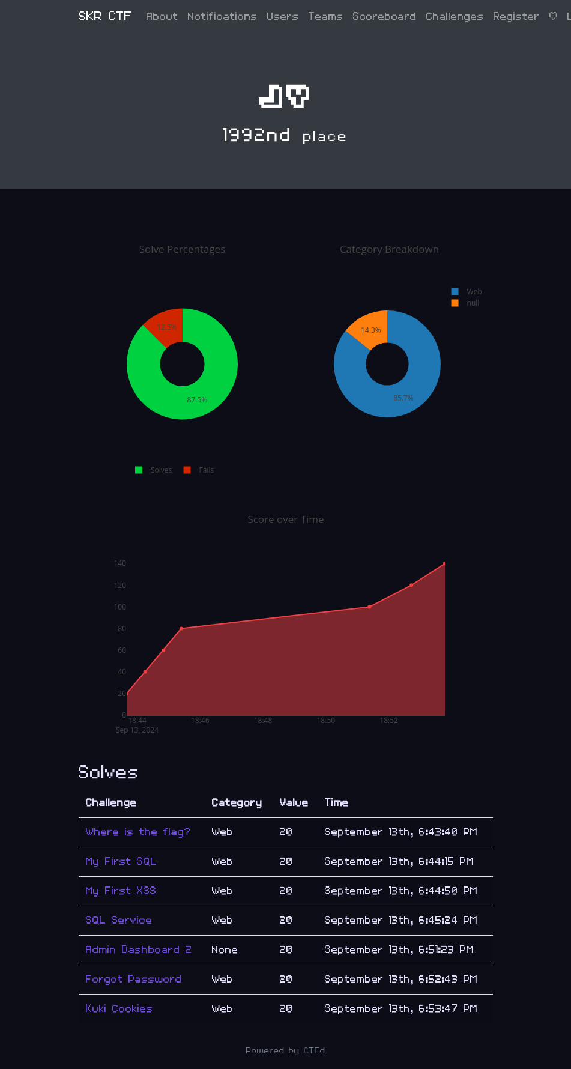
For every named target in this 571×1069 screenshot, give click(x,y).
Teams (326, 16)
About (162, 16)
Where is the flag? (138, 832)
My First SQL (121, 861)
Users (283, 16)
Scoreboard (385, 16)
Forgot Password (134, 979)
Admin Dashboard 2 (139, 949)
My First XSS (121, 891)
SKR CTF (105, 16)
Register (517, 16)
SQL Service (119, 920)
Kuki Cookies (119, 1008)
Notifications (223, 16)
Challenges (455, 16)
